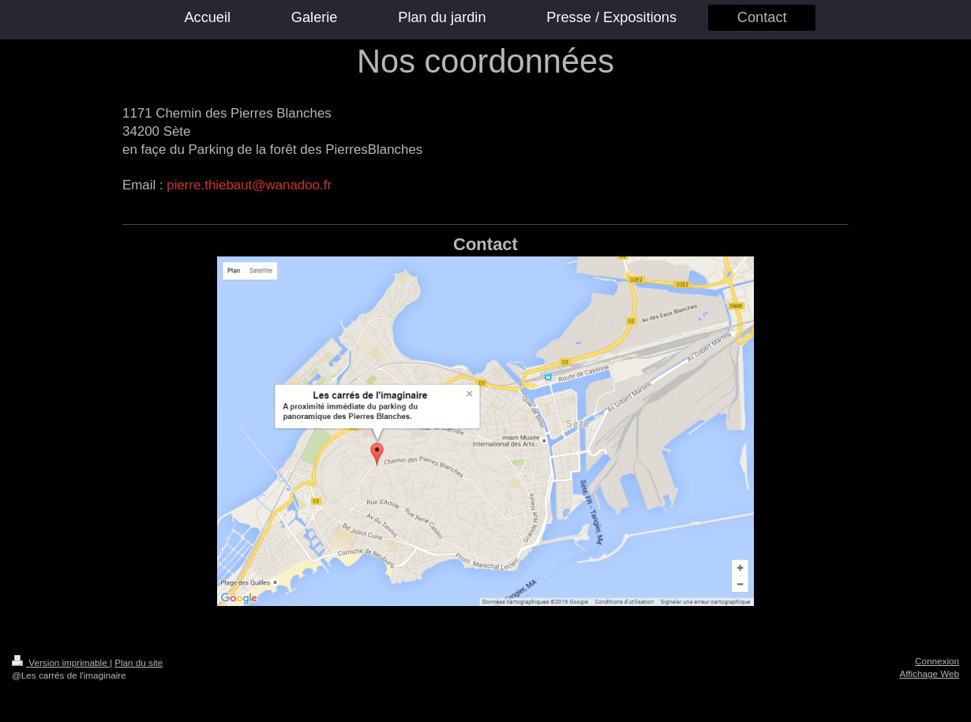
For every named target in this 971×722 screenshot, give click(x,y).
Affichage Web (929, 673)
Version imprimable (61, 662)
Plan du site (138, 662)
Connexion (937, 661)
